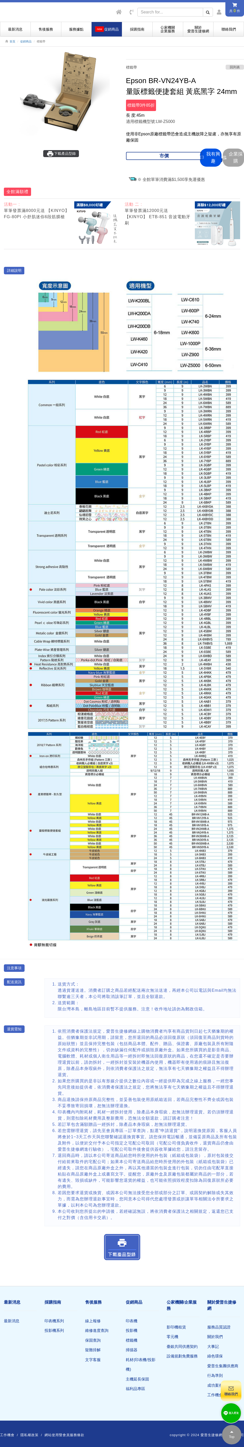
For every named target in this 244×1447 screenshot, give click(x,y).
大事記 (213, 1346)
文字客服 (93, 1359)
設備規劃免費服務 (182, 1356)
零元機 (172, 1336)
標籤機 (131, 1340)
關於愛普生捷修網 (198, 29)
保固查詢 (93, 1340)
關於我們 (215, 1336)
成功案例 (215, 1385)
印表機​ (131, 1321)
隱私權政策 (29, 1435)
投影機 (131, 1330)
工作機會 (215, 1395)
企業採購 (233, 157)
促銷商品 (26, 41)
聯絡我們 (228, 29)
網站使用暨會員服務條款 (64, 1435)
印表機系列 (54, 1321)
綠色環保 (215, 1356)
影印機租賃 (176, 1327)
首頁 (12, 41)
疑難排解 (93, 1350)
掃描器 (131, 1350)
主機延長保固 (137, 1379)
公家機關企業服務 (167, 29)
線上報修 (93, 1321)
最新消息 (15, 29)
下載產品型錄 (61, 153)
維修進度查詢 (96, 1330)
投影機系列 (54, 1330)
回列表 (235, 67)
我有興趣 (210, 157)
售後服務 (46, 29)
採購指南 (137, 29)
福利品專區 (135, 1388)
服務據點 (76, 29)
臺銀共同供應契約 (182, 1346)
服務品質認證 (219, 1327)
